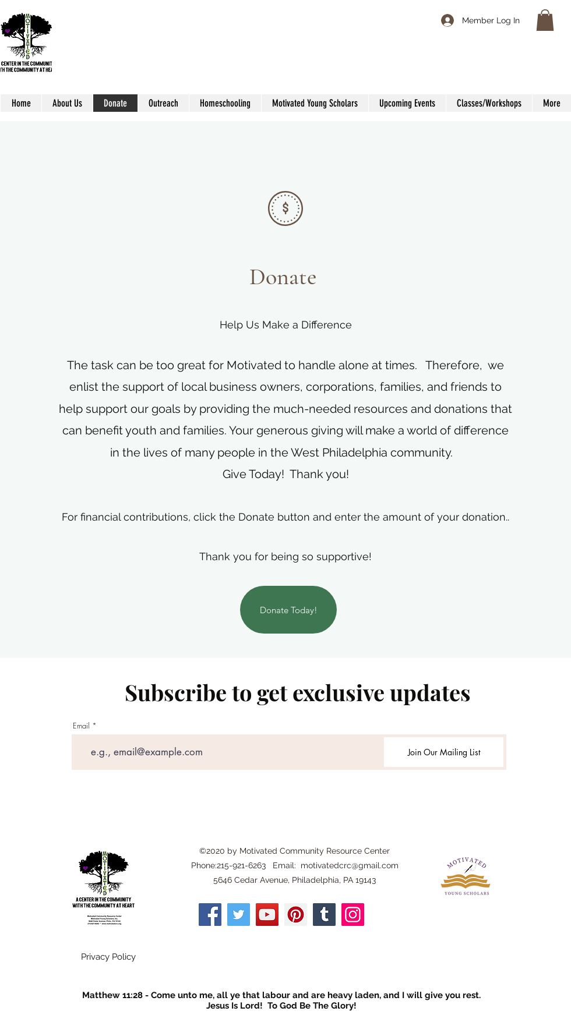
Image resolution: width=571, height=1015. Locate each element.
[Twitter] (238, 914)
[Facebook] (210, 914)
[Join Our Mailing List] (443, 752)
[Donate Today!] (288, 610)
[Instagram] (352, 914)
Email (81, 726)
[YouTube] (267, 914)
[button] (545, 20)
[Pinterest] (295, 914)
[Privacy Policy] (108, 957)
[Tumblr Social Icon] (324, 914)
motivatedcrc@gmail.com (350, 865)
